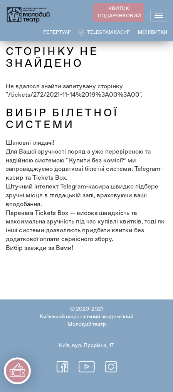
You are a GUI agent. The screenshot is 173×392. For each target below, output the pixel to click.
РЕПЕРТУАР (57, 32)
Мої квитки (152, 32)
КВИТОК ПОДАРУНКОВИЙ (119, 12)
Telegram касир (108, 32)
